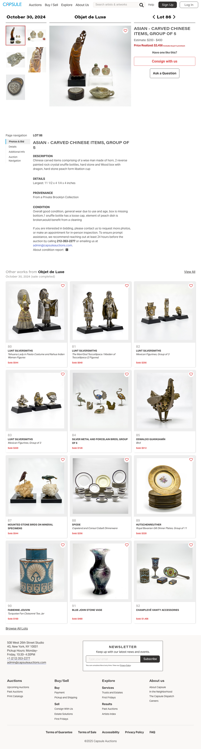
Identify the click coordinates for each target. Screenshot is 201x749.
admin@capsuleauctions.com (52, 245)
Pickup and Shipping (65, 697)
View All (189, 272)
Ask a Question (164, 73)
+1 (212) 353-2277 (18, 658)
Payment (59, 692)
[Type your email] (113, 659)
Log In (189, 5)
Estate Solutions (63, 714)
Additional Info (17, 151)
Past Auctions (110, 708)
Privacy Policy (125, 665)
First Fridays (61, 718)
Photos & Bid (16, 141)
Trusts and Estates (112, 692)
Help (151, 5)
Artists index (109, 714)
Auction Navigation (15, 158)
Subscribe (150, 659)
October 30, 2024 (26, 16)
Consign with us (164, 61)
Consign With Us (63, 708)
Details (12, 146)
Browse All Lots (17, 628)
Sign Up (167, 5)
